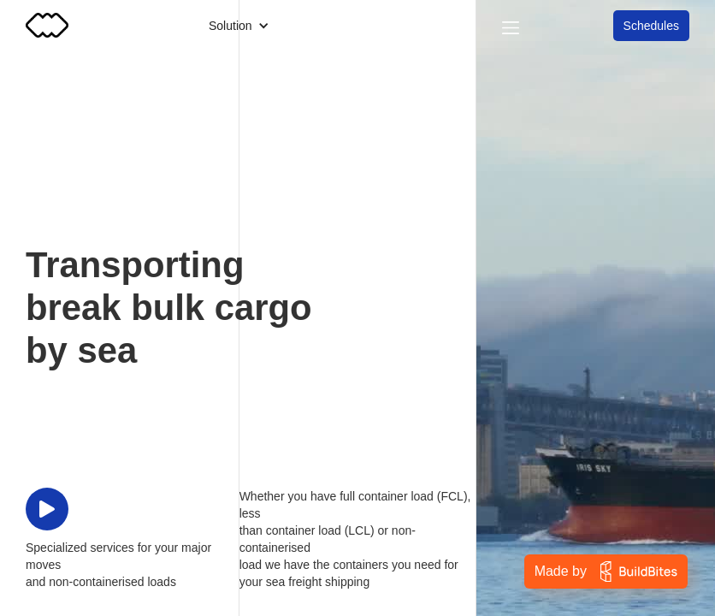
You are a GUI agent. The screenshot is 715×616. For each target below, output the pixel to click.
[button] (239, 25)
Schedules (651, 26)
